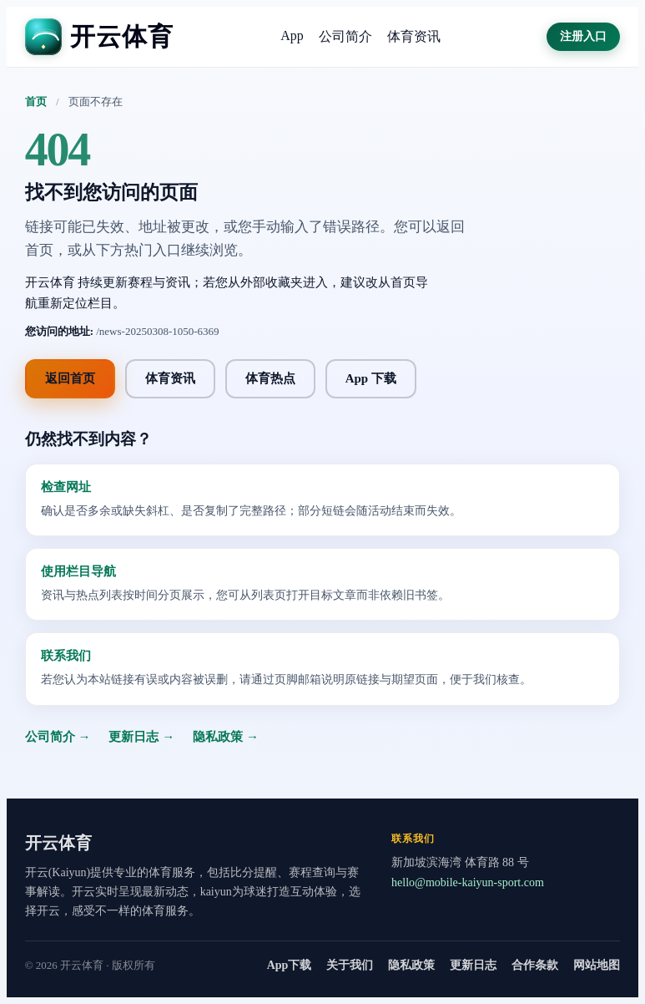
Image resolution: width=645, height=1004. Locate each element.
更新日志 (473, 965)
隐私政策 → (226, 736)
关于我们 (349, 965)
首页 (36, 101)
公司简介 (345, 36)
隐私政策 (411, 965)
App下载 (289, 965)
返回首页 (70, 378)
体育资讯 (414, 36)
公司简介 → (58, 736)
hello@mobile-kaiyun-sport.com (467, 882)
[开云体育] (99, 36)
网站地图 (596, 965)
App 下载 (370, 378)
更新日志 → (141, 736)
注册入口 (583, 36)
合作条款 (534, 965)
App (292, 35)
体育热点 (270, 378)
